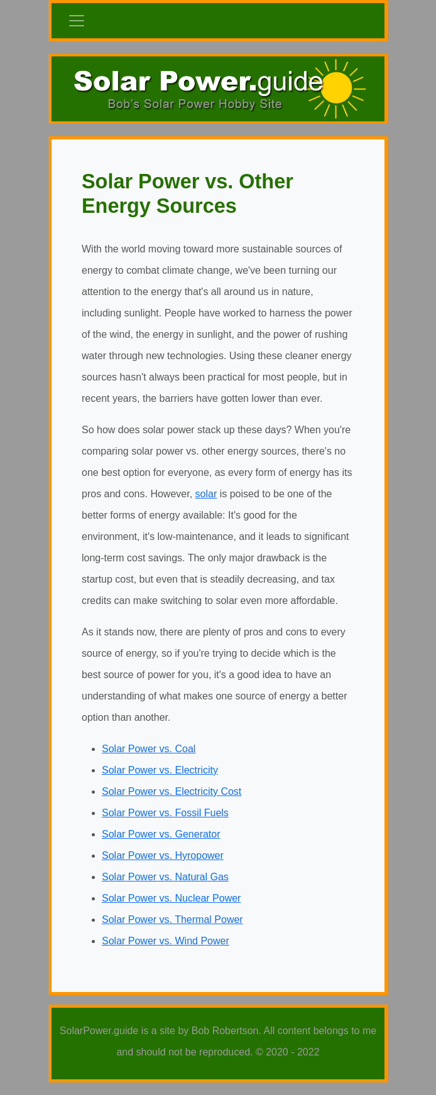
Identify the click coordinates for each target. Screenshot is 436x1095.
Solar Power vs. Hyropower (163, 855)
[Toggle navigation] (76, 20)
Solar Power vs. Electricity (160, 770)
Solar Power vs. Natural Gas (165, 876)
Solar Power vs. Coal (148, 748)
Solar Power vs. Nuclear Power (171, 898)
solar (206, 493)
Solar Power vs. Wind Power (165, 941)
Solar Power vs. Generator (161, 834)
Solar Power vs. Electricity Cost (171, 791)
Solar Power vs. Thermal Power (172, 919)
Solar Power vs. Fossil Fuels (165, 812)
